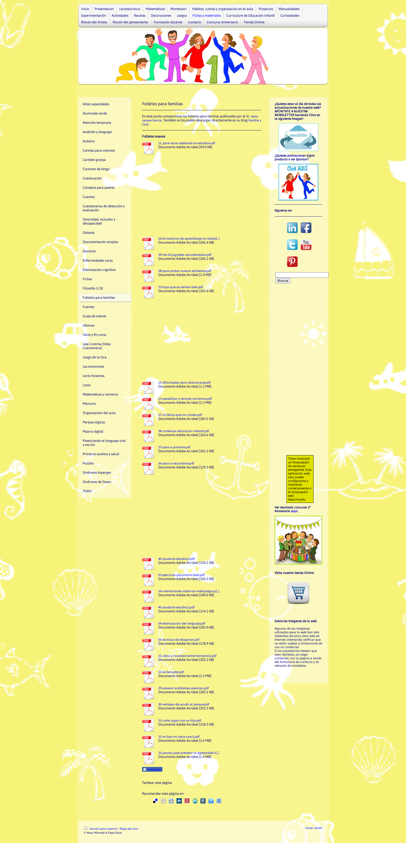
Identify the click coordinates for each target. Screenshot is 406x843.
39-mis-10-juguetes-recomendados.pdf (184, 255)
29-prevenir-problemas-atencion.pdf (183, 688)
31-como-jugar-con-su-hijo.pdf (179, 720)
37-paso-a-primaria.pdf (174, 447)
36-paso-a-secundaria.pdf (176, 463)
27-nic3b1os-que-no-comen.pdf (180, 415)
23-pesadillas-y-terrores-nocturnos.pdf (185, 399)
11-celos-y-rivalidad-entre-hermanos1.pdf (187, 656)
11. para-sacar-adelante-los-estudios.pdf (186, 143)
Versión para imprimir (101, 828)
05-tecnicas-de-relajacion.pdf (178, 640)
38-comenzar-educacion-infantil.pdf (183, 431)
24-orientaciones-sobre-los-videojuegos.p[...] (188, 591)
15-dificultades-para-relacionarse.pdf (184, 382)
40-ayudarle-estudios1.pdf (176, 559)
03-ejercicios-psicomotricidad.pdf (181, 575)
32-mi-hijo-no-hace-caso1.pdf (179, 737)
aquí (294, 511)
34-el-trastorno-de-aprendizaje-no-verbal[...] (188, 238)
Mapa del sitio (129, 828)
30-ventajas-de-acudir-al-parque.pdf (183, 704)
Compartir (152, 769)
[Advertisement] (202, 195)
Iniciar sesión (313, 827)
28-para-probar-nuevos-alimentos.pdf (184, 271)
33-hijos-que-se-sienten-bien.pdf (180, 287)
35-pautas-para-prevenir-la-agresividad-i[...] (188, 753)
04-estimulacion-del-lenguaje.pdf (181, 623)
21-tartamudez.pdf (171, 672)
